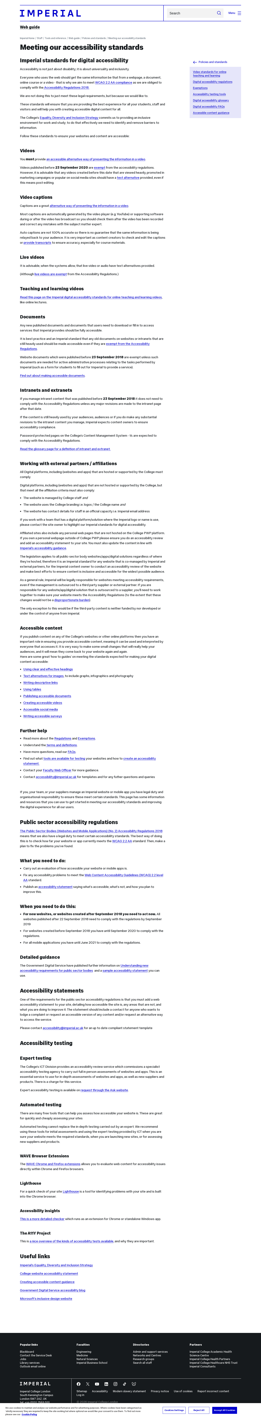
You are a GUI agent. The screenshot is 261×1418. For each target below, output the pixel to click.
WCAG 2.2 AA (122, 841)
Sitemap (82, 1391)
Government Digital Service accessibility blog (52, 1290)
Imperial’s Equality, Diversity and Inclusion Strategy (56, 1265)
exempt (99, 167)
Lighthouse (71, 1191)
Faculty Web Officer (57, 770)
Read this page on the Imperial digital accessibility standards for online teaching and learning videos (91, 297)
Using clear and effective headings (48, 669)
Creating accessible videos (42, 703)
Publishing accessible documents (47, 696)
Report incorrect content (213, 1391)
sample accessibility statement (125, 970)
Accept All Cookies (224, 1410)
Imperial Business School (92, 1363)
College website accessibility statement (49, 1273)
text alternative (128, 178)
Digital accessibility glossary (211, 100)
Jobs (23, 1359)
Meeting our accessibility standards (127, 38)
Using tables (32, 689)
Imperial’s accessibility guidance (43, 548)
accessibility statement (55, 887)
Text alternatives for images (43, 676)
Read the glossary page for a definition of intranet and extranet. (65, 449)
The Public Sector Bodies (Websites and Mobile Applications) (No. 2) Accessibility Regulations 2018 (91, 831)
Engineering (84, 1352)
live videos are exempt (51, 274)
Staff (39, 38)
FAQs (72, 752)
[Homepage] (92, 13)
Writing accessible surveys (42, 716)
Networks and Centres (147, 1355)
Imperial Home (27, 38)
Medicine (82, 1355)
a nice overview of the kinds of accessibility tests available (71, 1241)
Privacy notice (160, 1391)
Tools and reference (55, 38)
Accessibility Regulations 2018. (66, 87)
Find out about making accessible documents (52, 376)
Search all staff (142, 1363)
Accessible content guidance (211, 113)
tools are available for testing (64, 758)
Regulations (62, 738)
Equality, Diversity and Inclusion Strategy (69, 118)
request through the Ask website (104, 1090)
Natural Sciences (87, 1359)
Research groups (143, 1359)
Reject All (198, 1410)
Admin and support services (150, 1352)
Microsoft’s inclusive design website (46, 1299)
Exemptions (200, 88)
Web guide (30, 27)
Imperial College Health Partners (210, 1359)
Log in (80, 1395)
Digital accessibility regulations (212, 82)
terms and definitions (61, 745)
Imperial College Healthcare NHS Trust (214, 1363)
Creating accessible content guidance (47, 1282)
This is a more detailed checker (42, 1219)
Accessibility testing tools (209, 94)
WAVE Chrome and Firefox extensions (53, 1164)
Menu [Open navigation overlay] (235, 13)
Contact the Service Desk (36, 1355)
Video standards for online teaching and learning (209, 73)
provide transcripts (37, 243)
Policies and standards (94, 38)
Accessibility (100, 1391)
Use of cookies (183, 1391)
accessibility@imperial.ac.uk (56, 777)
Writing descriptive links (40, 683)
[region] (130, 1410)
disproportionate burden (71, 600)
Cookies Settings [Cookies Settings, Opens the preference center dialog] (174, 1410)
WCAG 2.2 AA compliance (113, 82)
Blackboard (27, 1352)
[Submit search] (218, 13)
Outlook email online (33, 1366)
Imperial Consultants (202, 1366)
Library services (30, 1363)
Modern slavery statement (129, 1391)
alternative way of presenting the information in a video (89, 206)
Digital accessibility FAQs (209, 106)
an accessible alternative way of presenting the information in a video (95, 159)
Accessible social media (40, 709)
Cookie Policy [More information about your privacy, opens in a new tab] (29, 1414)
